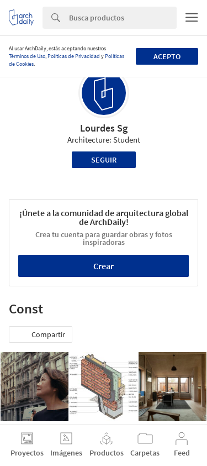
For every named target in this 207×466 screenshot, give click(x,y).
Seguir (103, 160)
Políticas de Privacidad (73, 56)
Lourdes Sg (104, 128)
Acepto (167, 56)
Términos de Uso (27, 56)
